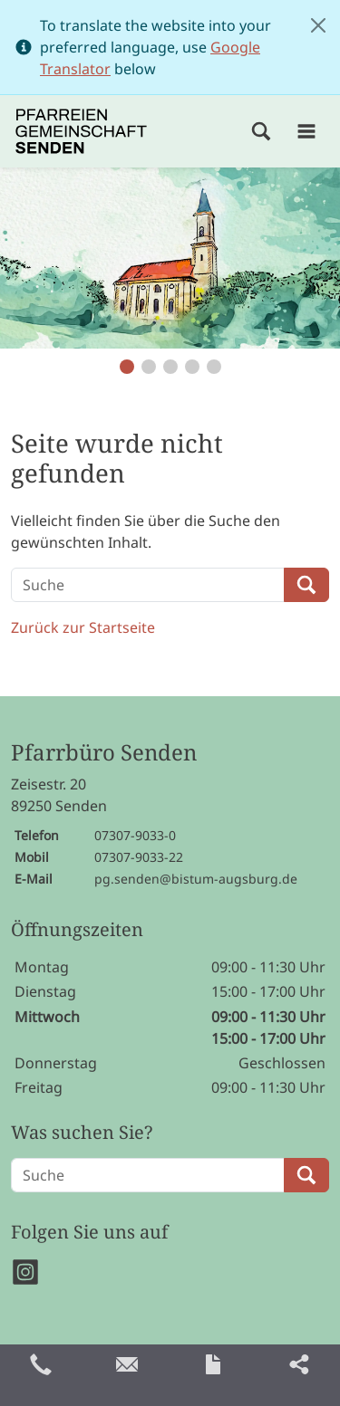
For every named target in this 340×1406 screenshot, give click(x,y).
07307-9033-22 (138, 857)
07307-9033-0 (135, 835)
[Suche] (148, 585)
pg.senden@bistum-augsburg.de (195, 878)
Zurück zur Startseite (83, 627)
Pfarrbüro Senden (104, 753)
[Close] (318, 25)
